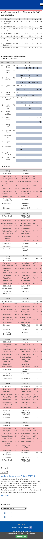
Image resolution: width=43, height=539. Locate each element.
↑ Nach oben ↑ (21, 524)
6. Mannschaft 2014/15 (12, 513)
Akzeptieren (21, 536)
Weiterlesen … (5, 495)
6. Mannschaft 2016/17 (12, 517)
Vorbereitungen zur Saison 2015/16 (18, 476)
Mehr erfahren (30, 534)
